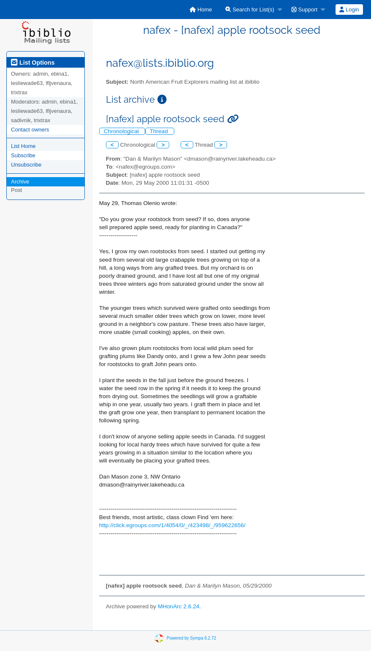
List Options (32, 62)
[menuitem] (201, 9)
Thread (160, 131)
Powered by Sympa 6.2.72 (191, 638)
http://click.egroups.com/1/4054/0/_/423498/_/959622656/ (172, 525)
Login (349, 9)
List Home (23, 146)
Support (304, 9)
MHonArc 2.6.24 (178, 606)
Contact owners (30, 129)
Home (201, 9)
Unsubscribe (26, 164)
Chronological (122, 131)
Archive (20, 181)
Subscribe (23, 155)
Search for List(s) (249, 9)
